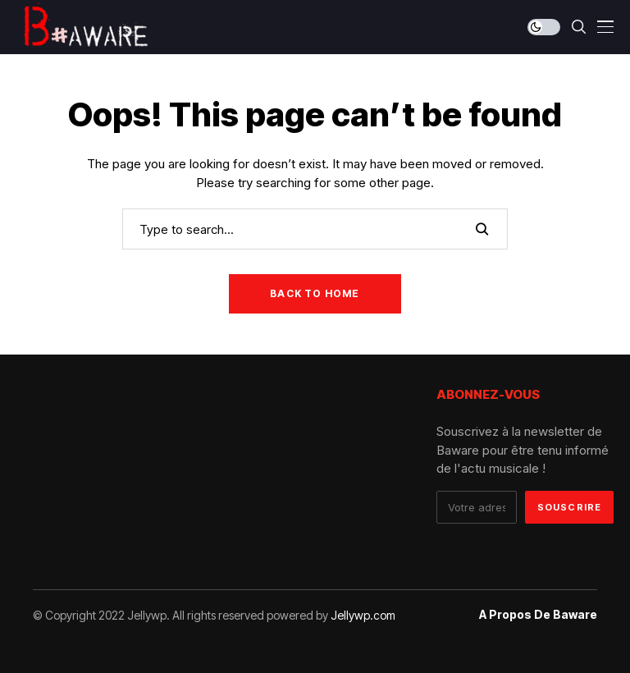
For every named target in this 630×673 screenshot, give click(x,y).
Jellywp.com (363, 615)
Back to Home (314, 293)
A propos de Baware (538, 614)
